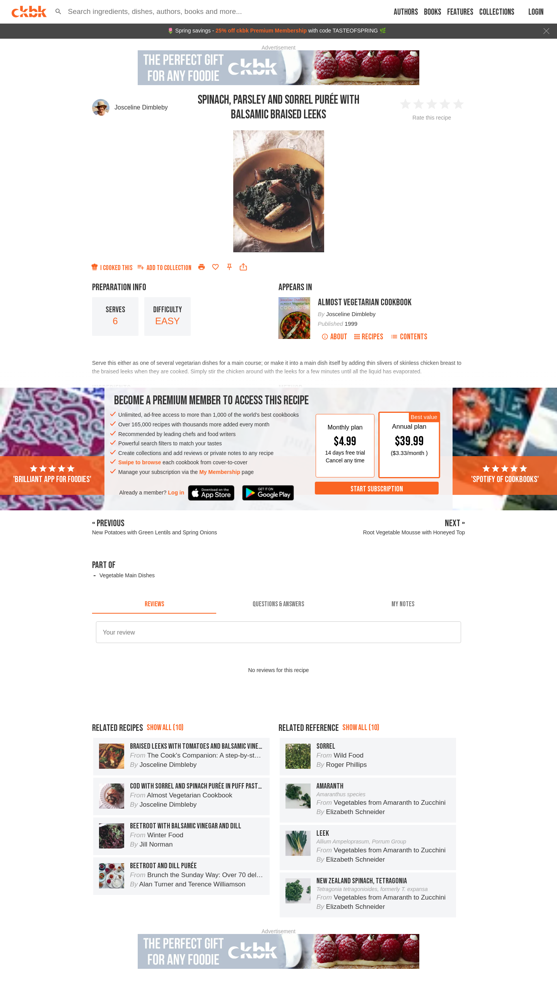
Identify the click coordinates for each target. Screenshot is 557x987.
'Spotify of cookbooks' (505, 474)
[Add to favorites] (215, 267)
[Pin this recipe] (229, 267)
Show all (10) (165, 727)
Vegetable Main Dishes (127, 575)
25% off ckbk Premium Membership (261, 30)
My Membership (219, 472)
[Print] (201, 267)
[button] (58, 11)
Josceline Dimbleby (141, 107)
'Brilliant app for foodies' (52, 474)
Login (535, 12)
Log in (176, 492)
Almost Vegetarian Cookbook (365, 302)
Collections (496, 12)
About (334, 337)
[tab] (154, 604)
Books (432, 12)
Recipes (368, 337)
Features (460, 12)
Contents (408, 337)
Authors (406, 12)
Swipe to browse (139, 462)
